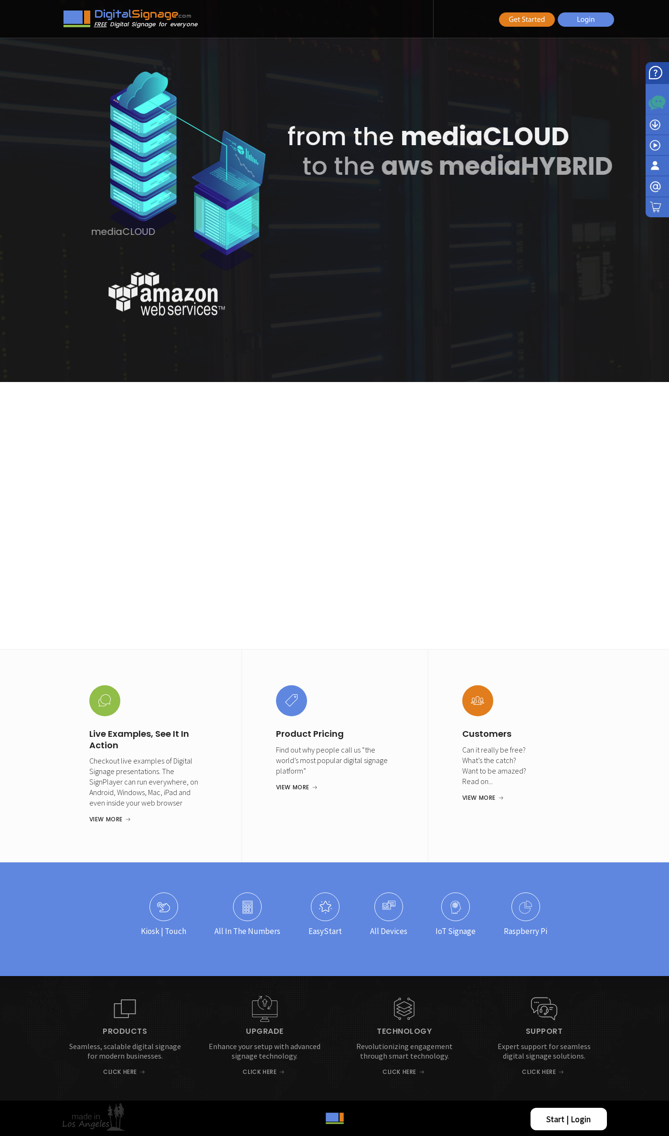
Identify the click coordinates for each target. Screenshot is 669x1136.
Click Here (120, 1072)
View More (106, 819)
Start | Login (568, 1119)
